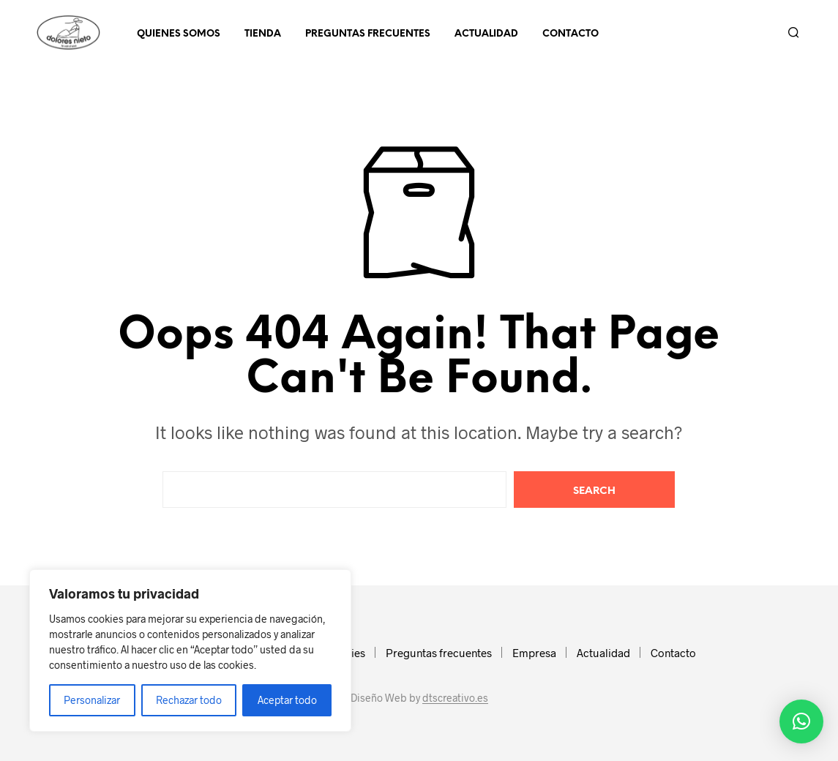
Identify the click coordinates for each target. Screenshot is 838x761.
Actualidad (486, 34)
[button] (801, 721)
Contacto (570, 34)
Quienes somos (178, 34)
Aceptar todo (287, 700)
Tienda (262, 34)
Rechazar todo (189, 700)
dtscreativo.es (455, 698)
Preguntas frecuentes (367, 34)
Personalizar (92, 700)
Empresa (534, 652)
